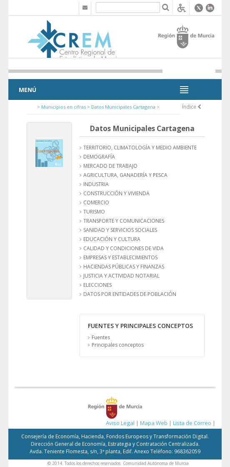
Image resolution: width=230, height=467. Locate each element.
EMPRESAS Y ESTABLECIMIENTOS (120, 257)
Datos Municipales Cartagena (123, 107)
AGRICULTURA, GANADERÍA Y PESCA (125, 175)
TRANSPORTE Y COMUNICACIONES (123, 220)
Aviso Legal (120, 423)
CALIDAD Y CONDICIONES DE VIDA (123, 248)
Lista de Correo (192, 423)
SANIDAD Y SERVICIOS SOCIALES (120, 230)
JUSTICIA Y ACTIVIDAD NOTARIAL (121, 275)
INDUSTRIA (96, 184)
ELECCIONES (97, 284)
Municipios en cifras (63, 107)
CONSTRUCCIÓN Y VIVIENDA (116, 193)
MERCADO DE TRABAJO (110, 165)
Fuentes (101, 337)
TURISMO (94, 211)
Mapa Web (154, 423)
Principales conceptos (118, 344)
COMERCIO (96, 202)
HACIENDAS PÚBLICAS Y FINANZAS (123, 266)
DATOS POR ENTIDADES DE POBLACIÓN (129, 294)
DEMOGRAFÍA (99, 156)
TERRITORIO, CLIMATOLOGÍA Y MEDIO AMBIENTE (140, 147)
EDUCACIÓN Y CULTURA (111, 239)
